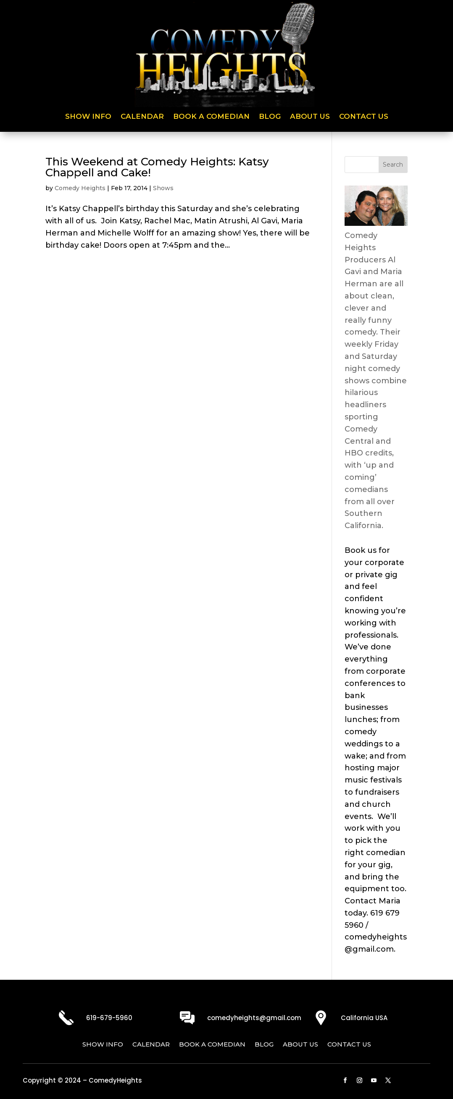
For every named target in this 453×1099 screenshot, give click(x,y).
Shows (163, 188)
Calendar (142, 116)
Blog (270, 116)
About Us (310, 116)
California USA (364, 1017)
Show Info (88, 116)
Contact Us (363, 116)
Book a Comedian (211, 116)
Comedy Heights (80, 188)
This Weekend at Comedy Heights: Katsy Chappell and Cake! (157, 167)
